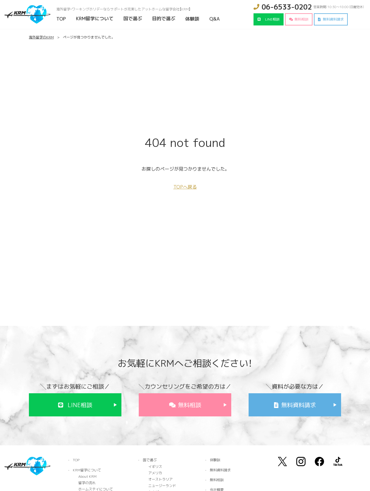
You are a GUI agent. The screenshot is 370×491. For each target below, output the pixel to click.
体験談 (192, 19)
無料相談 (301, 19)
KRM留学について (94, 18)
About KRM (87, 476)
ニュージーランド (162, 485)
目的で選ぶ (163, 18)
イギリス (155, 466)
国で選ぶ (132, 18)
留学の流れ (87, 482)
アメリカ (155, 472)
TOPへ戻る (185, 187)
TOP (61, 19)
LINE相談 (272, 19)
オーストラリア (160, 479)
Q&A (214, 19)
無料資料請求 (333, 19)
